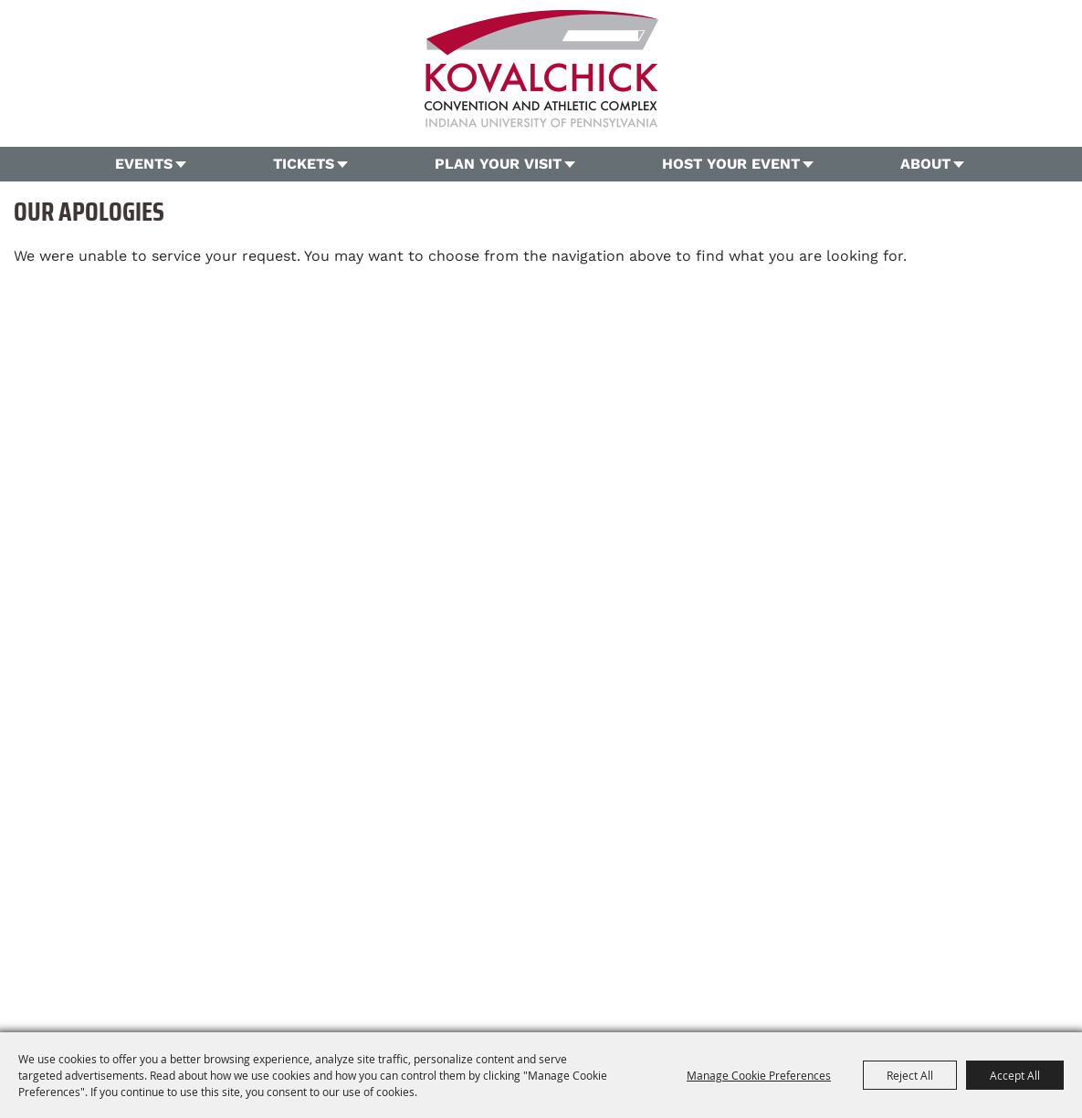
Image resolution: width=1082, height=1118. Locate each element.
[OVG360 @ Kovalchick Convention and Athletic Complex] (541, 69)
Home (210, 947)
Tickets (303, 163)
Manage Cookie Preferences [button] (759, 1075)
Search (1049, 87)
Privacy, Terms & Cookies (818, 947)
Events (144, 163)
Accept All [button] (1015, 1075)
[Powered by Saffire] (834, 980)
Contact (645, 947)
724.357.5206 (392, 916)
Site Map (708, 947)
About (925, 163)
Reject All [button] (910, 1075)
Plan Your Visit (498, 163)
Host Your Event (731, 163)
